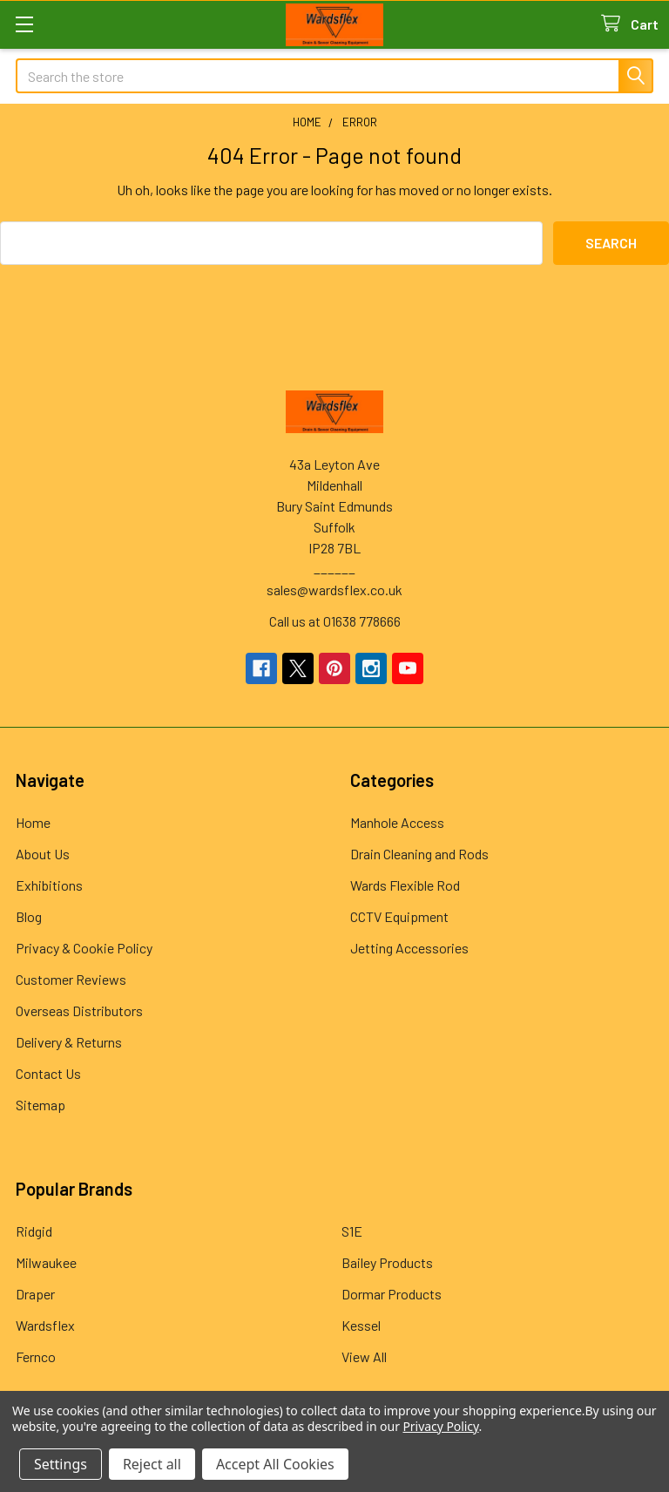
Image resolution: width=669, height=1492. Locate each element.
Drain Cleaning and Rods (419, 853)
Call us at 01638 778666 (335, 621)
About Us (43, 853)
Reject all (152, 1464)
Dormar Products (391, 1293)
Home (33, 822)
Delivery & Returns (69, 1042)
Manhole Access (397, 822)
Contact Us (48, 1073)
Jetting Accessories (409, 947)
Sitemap (40, 1104)
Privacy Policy (440, 1426)
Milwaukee (46, 1262)
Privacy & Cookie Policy (84, 947)
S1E (351, 1231)
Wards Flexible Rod (405, 885)
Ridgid (34, 1231)
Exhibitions (49, 885)
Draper (35, 1293)
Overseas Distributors (79, 1010)
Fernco (36, 1356)
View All (364, 1356)
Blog (29, 916)
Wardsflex (45, 1325)
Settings (60, 1464)
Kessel (361, 1325)
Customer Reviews (71, 979)
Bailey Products (387, 1262)
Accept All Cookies (275, 1464)
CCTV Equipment (399, 916)
